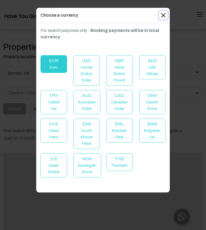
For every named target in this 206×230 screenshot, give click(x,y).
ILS (54, 165)
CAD (119, 102)
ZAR (86, 134)
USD (86, 70)
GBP (119, 70)
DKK (152, 102)
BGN (152, 130)
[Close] (163, 15)
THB (119, 162)
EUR (53, 63)
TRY (53, 102)
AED (152, 67)
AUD (87, 102)
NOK (87, 165)
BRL (119, 130)
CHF (54, 130)
